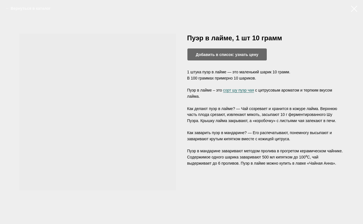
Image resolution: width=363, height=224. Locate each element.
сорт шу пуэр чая (238, 90)
